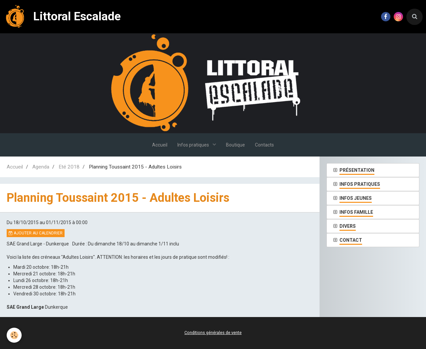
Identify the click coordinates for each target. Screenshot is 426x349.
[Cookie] (14, 335)
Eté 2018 (69, 167)
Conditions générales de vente (213, 332)
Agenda (40, 167)
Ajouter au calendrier (36, 233)
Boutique (235, 145)
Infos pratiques (193, 145)
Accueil (159, 145)
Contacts (264, 145)
